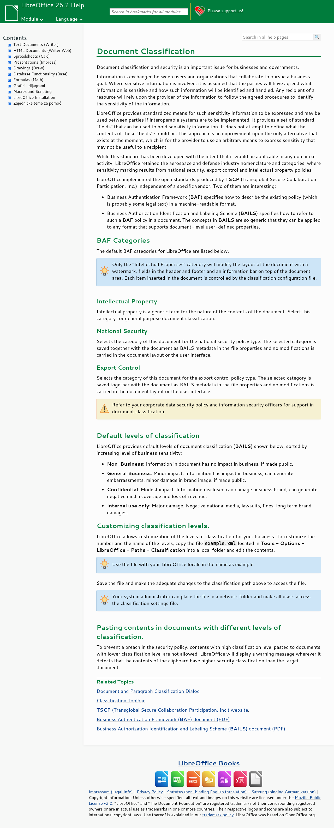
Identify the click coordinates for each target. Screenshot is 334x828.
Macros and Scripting (32, 91)
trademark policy (218, 815)
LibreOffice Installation (34, 97)
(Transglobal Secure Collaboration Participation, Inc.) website (172, 709)
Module (29, 18)
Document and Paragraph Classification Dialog (148, 691)
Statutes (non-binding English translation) (207, 792)
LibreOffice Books (209, 762)
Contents (15, 38)
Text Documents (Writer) (36, 44)
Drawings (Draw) (28, 68)
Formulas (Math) (28, 79)
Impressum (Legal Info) (111, 792)
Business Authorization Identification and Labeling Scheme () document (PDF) (191, 728)
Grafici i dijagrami (29, 85)
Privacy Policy (150, 792)
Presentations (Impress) (35, 62)
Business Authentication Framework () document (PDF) (163, 719)
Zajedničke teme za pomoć (37, 103)
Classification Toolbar (121, 700)
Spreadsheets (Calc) (31, 56)
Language (67, 18)
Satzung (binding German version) (284, 792)
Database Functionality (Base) (40, 74)
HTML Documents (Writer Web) (42, 50)
